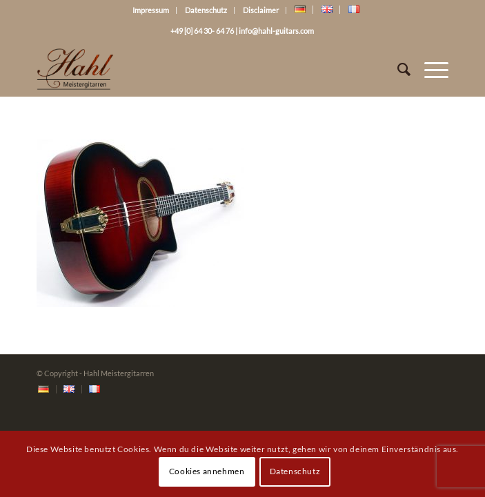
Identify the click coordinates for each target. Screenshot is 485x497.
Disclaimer (261, 10)
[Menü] (429, 69)
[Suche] (397, 69)
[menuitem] (43, 389)
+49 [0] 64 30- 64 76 (202, 30)
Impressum (150, 10)
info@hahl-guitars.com (276, 30)
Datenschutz (206, 10)
